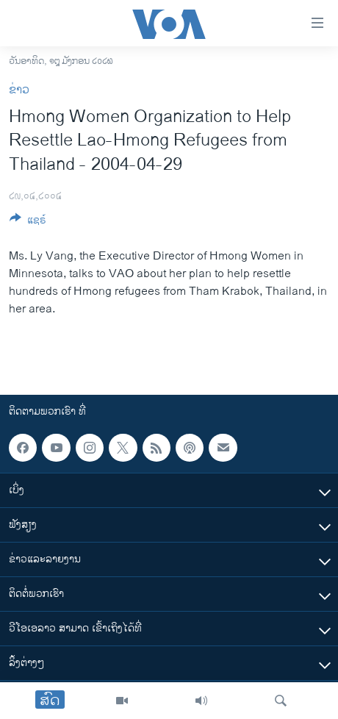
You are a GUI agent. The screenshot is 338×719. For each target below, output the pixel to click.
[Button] (28, 222)
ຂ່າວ (19, 90)
